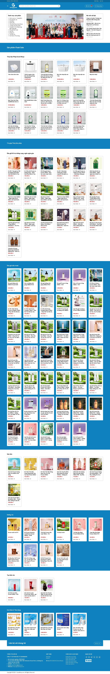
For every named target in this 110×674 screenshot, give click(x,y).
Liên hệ (101, 1)
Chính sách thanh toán (71, 658)
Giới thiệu (96, 1)
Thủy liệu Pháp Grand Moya (16, 24)
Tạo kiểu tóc (12, 34)
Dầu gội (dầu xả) (13, 19)
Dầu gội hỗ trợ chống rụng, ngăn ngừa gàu (15, 27)
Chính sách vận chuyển (71, 661)
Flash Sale (11, 22)
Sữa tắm (11, 31)
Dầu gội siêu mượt (13, 30)
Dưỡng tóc (11, 33)
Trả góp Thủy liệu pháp (14, 25)
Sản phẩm (11, 21)
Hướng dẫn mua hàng (71, 656)
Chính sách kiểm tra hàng (72, 662)
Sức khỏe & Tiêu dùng (14, 36)
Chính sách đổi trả (70, 664)
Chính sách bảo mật (70, 659)
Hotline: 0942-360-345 (12, 1)
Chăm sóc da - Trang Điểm (15, 18)
